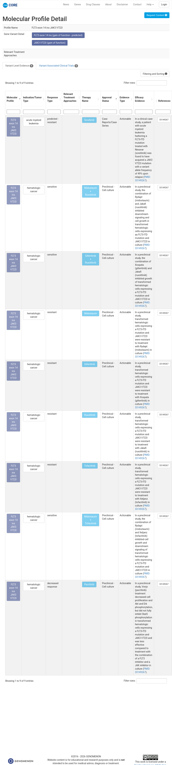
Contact (137, 4)
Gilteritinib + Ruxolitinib (90, 259)
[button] (19, 99)
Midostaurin (90, 313)
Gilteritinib (89, 364)
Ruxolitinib (89, 415)
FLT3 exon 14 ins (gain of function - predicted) (58, 35)
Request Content (157, 15)
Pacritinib (89, 584)
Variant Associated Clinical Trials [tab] (58, 65)
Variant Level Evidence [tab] (19, 65)
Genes (77, 4)
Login (164, 4)
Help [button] (150, 4)
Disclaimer (122, 4)
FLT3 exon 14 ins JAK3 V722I (13, 127)
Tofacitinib (89, 465)
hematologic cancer (33, 190)
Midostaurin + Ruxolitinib (90, 191)
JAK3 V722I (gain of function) (49, 42)
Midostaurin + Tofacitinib (90, 520)
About (108, 4)
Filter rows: (130, 82)
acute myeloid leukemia (33, 122)
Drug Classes (93, 4)
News (66, 4)
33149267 (164, 119)
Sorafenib (89, 120)
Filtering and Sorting (155, 73)
